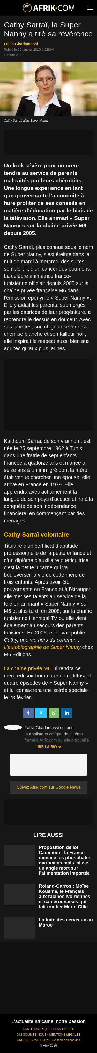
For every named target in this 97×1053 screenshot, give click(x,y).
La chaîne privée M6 (27, 668)
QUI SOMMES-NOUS (32, 1034)
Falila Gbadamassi (21, 44)
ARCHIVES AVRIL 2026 (33, 1040)
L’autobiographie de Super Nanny (42, 647)
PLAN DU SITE (63, 1029)
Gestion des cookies (66, 1040)
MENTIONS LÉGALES (64, 1034)
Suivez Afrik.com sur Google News (48, 787)
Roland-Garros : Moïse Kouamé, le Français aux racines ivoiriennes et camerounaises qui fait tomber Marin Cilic (64, 896)
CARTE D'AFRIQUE (36, 1029)
